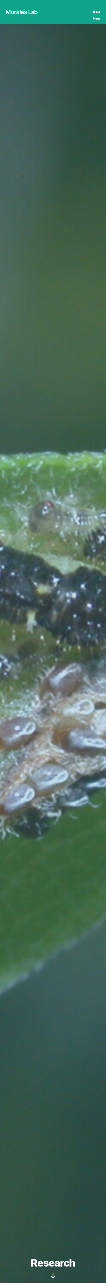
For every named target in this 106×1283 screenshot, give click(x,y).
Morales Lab (22, 12)
